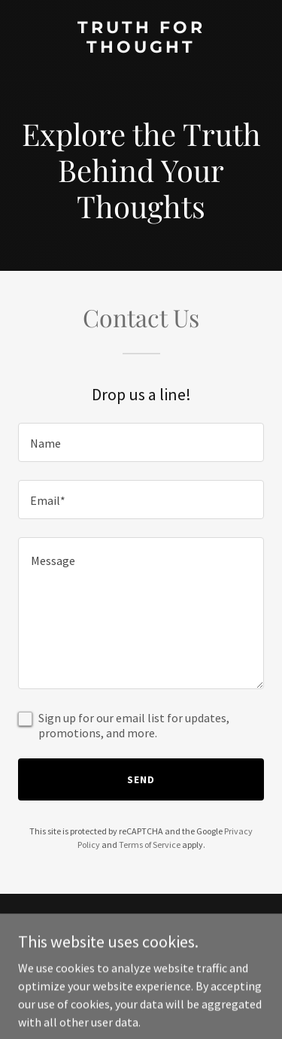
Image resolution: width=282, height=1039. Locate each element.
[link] (141, 48)
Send (141, 779)
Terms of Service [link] (149, 844)
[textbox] (141, 442)
